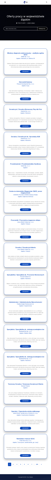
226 (37, 464)
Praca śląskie (21, 23)
